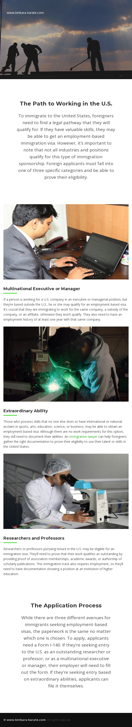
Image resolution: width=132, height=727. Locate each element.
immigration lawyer (83, 436)
